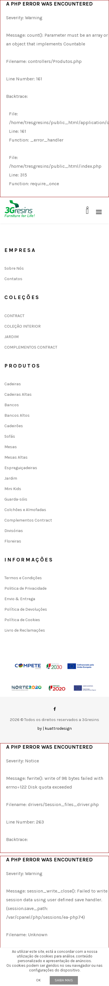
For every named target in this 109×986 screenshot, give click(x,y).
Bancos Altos (17, 415)
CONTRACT (14, 315)
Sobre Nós (14, 268)
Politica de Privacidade (25, 588)
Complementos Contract (28, 520)
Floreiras (12, 541)
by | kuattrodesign (54, 728)
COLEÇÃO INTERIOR (22, 326)
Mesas (10, 446)
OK (38, 980)
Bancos (11, 404)
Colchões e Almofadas (25, 509)
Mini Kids (12, 488)
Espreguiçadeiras (20, 467)
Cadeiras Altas (18, 394)
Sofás (9, 436)
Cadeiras (12, 383)
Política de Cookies (22, 619)
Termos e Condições (23, 577)
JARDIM (11, 336)
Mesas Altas (16, 457)
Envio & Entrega (19, 598)
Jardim (10, 478)
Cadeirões (13, 425)
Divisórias (13, 530)
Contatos (13, 278)
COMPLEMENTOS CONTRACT (30, 347)
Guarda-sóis (15, 499)
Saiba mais (64, 980)
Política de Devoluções (25, 609)
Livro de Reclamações (24, 630)
